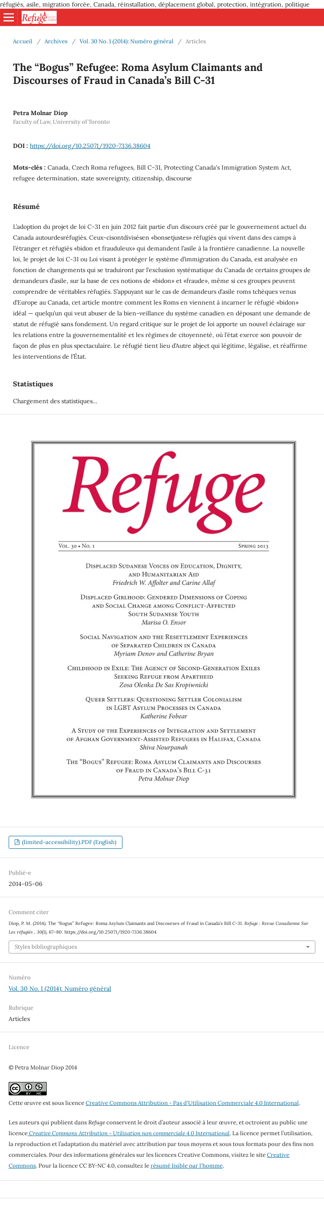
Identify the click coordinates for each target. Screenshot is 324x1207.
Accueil (22, 41)
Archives (56, 41)
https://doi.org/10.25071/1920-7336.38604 (90, 146)
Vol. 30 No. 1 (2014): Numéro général (126, 41)
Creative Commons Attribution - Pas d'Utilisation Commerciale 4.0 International (192, 1103)
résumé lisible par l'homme (187, 1165)
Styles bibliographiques (46, 946)
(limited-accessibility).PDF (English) (68, 842)
